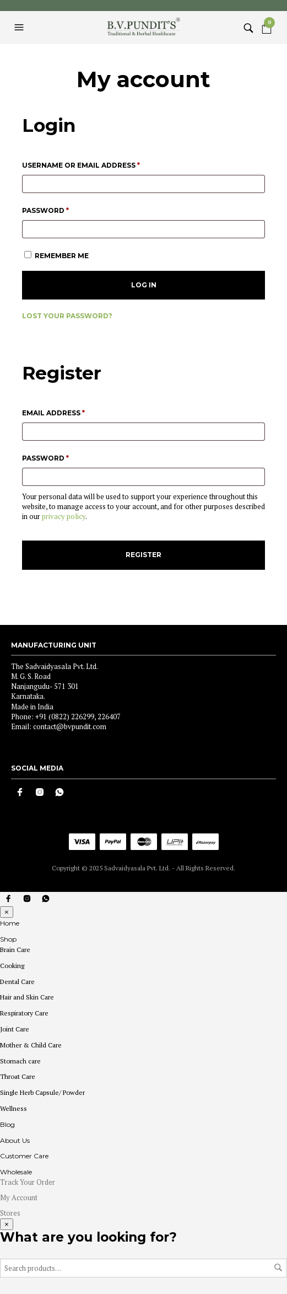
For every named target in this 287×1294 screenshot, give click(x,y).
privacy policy (63, 516)
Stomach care (20, 1061)
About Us (15, 1140)
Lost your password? (67, 316)
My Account (18, 1197)
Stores (10, 1213)
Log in (143, 285)
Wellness (13, 1108)
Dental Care (17, 981)
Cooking (12, 965)
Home (9, 923)
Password (64, 209)
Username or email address (99, 164)
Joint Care (14, 1029)
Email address (72, 412)
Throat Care (17, 1076)
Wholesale (16, 1172)
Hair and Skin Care (27, 997)
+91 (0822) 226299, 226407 (78, 716)
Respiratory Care (24, 1013)
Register (143, 554)
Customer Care (24, 1156)
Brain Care (15, 949)
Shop (8, 939)
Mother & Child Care (31, 1045)
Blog (7, 1124)
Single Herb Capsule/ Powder (42, 1092)
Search (278, 1267)
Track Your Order (27, 1182)
